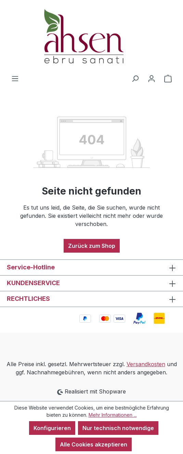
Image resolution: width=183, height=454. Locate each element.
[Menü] (15, 78)
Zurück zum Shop (91, 245)
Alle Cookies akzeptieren (93, 444)
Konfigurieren (52, 428)
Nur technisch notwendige (118, 428)
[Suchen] (135, 78)
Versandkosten (146, 364)
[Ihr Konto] (151, 78)
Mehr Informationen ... (113, 415)
